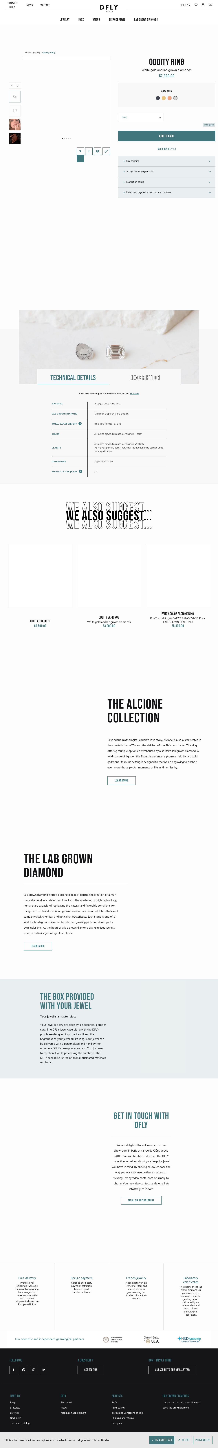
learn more (122, 826)
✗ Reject (184, 1440)
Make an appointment (141, 1246)
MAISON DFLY (12, 5)
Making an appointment (73, 1427)
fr (182, 5)
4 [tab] (68, 138)
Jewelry (65, 19)
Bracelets (15, 1422)
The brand (66, 1417)
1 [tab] (62, 138)
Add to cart (167, 136)
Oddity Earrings (109, 663)
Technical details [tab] (73, 423)
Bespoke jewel (117, 19)
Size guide (209, 125)
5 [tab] (70, 138)
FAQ (114, 1417)
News (29, 5)
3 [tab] (66, 138)
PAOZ (81, 19)
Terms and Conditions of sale (127, 1427)
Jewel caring (118, 1422)
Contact (45, 5)
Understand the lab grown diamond (181, 1417)
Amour (96, 19)
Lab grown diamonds (146, 19)
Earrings (14, 1427)
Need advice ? (167, 149)
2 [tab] (64, 138)
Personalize (202, 1440)
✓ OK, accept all (161, 1440)
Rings (13, 1417)
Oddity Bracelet (40, 667)
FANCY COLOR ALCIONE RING (178, 660)
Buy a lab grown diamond (176, 1422)
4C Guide (134, 439)
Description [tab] (145, 423)
